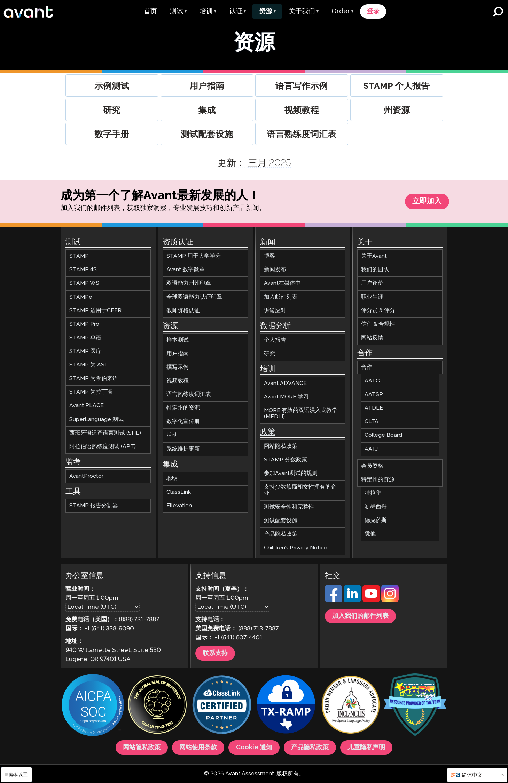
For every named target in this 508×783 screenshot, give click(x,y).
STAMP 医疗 (85, 351)
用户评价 (372, 283)
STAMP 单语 (85, 338)
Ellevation (179, 506)
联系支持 (215, 653)
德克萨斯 (376, 521)
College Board (383, 435)
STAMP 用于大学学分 (193, 256)
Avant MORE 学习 (286, 397)
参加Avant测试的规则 (291, 474)
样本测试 (177, 340)
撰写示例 (177, 367)
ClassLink (178, 492)
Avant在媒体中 (282, 283)
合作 (366, 367)
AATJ (371, 449)
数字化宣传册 (183, 422)
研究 (269, 354)
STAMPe (80, 297)
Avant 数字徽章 (185, 270)
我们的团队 (375, 270)
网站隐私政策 (280, 447)
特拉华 (373, 493)
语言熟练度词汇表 (188, 395)
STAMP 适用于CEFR (95, 311)
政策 (267, 432)
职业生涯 (372, 297)
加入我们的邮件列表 (360, 616)
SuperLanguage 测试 (96, 419)
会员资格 (372, 466)
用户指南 (177, 354)
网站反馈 (372, 338)
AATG (372, 381)
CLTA (371, 422)
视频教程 (177, 381)
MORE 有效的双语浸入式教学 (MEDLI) (300, 413)
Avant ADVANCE (285, 383)
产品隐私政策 (280, 534)
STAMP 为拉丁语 (90, 392)
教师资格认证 (183, 311)
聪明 (172, 479)
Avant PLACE (86, 406)
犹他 (370, 534)
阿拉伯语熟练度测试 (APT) (102, 447)
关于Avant (374, 256)
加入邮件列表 (280, 297)
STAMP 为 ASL (88, 365)
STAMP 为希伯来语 (93, 379)
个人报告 (275, 340)
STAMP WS (84, 283)
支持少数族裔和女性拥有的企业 (300, 490)
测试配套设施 (280, 521)
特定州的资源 (183, 408)
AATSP (374, 395)
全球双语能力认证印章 (194, 297)
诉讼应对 (275, 311)
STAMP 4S (83, 270)
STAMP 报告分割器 (93, 506)
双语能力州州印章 (188, 283)
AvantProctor (86, 476)
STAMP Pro (84, 324)
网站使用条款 (198, 747)
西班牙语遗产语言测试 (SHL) (105, 433)
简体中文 (472, 775)
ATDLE (374, 408)
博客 (269, 256)
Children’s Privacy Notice (295, 548)
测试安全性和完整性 (289, 507)
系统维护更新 (183, 449)
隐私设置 (16, 774)
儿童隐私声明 (366, 747)
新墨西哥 (376, 507)
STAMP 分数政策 (285, 460)
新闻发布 (275, 270)
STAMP (79, 256)
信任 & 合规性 (378, 324)
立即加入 (426, 202)
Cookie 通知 (254, 747)
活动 (172, 435)
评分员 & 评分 (378, 311)
